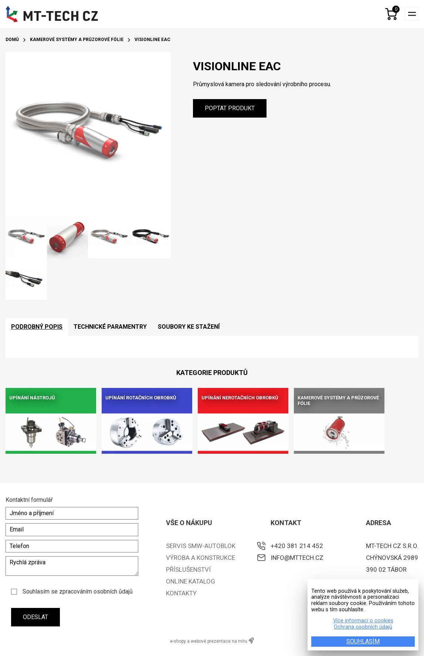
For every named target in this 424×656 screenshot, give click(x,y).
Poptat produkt (230, 108)
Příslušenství (188, 569)
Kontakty (181, 593)
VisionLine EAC (152, 39)
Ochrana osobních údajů (363, 627)
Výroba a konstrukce (200, 557)
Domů (12, 39)
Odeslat (35, 617)
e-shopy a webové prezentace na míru (212, 641)
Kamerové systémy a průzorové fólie (76, 39)
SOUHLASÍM (363, 641)
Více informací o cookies (363, 621)
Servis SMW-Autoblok (200, 546)
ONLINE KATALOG (190, 581)
